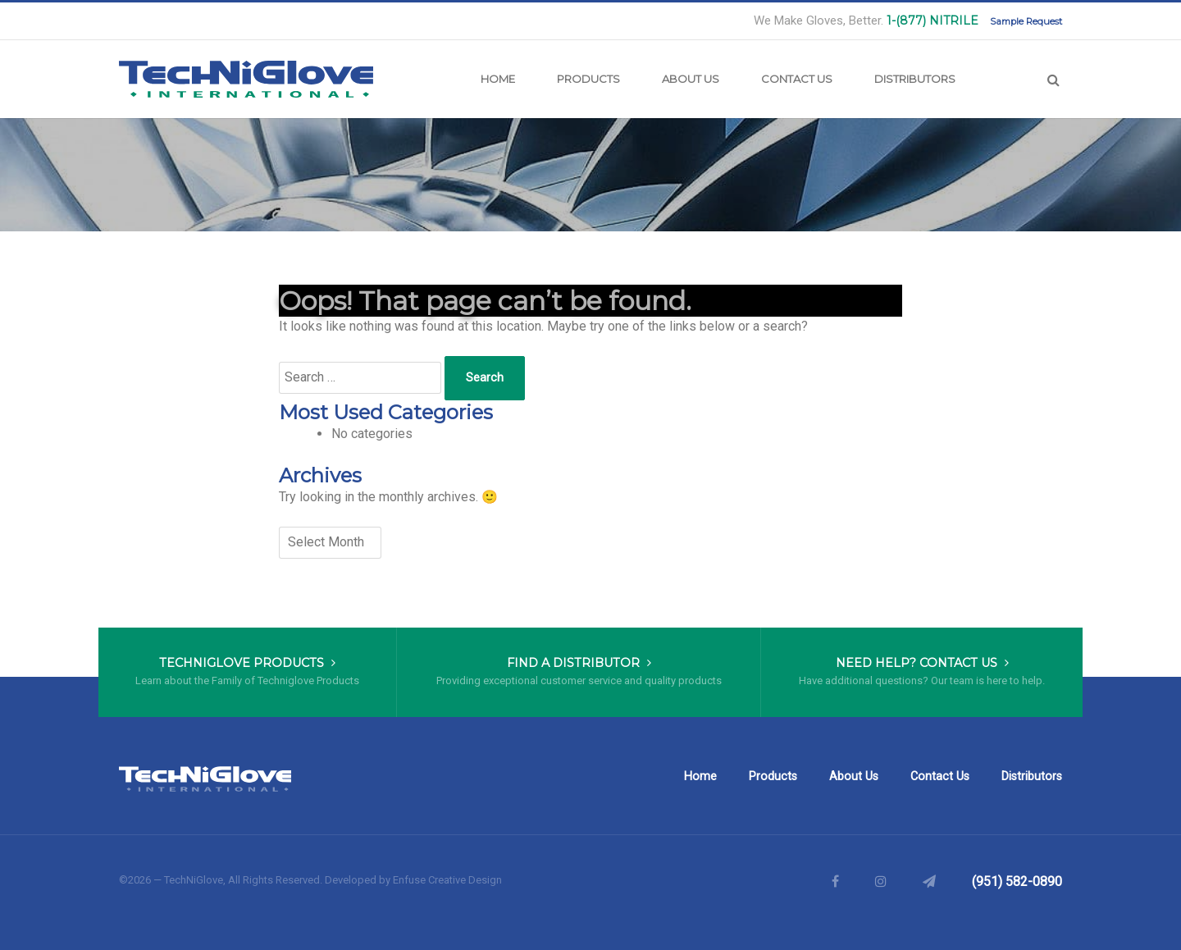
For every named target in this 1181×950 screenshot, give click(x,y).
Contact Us (796, 78)
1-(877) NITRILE (932, 20)
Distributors (914, 78)
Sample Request (1026, 21)
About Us (690, 78)
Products (588, 78)
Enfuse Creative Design (447, 880)
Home (498, 78)
